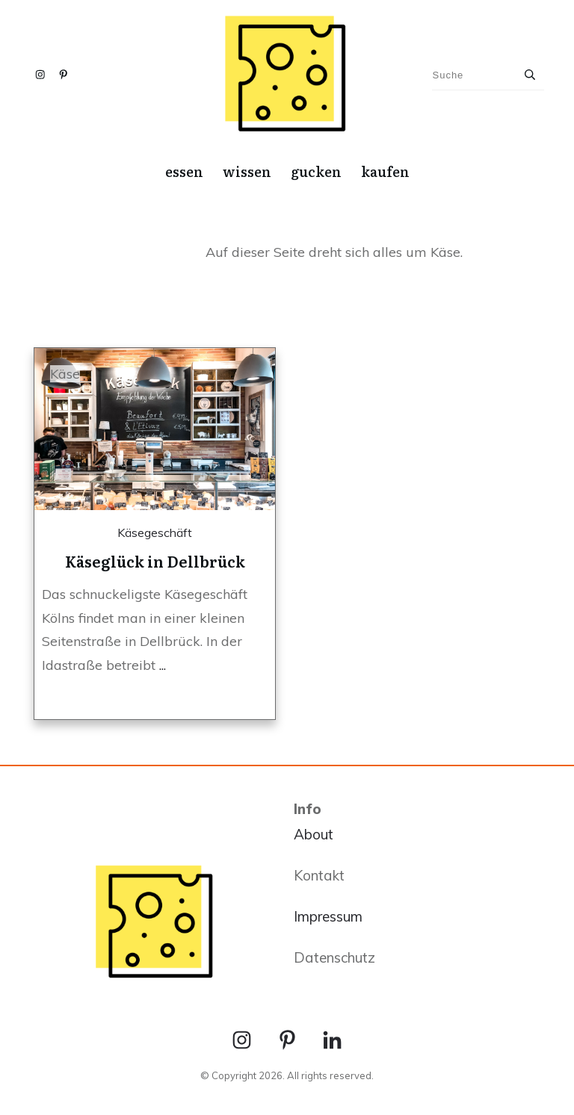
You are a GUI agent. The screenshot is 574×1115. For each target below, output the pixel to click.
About (313, 834)
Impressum (328, 916)
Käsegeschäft (154, 532)
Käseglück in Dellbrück (155, 561)
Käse (65, 373)
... (162, 665)
